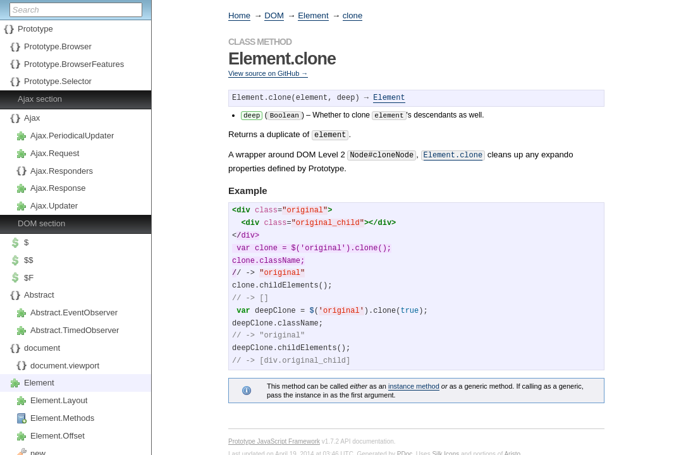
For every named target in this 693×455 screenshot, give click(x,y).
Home (239, 15)
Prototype (35, 28)
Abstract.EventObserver (74, 312)
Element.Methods (62, 418)
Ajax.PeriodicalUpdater (72, 135)
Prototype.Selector (58, 81)
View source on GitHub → (268, 73)
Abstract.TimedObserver (74, 330)
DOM (274, 15)
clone (353, 15)
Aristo (512, 450)
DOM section (41, 223)
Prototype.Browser (58, 46)
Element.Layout (58, 400)
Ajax (32, 118)
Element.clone (453, 152)
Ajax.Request (54, 153)
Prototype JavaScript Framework (274, 438)
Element (39, 382)
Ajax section (40, 99)
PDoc (404, 450)
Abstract (39, 295)
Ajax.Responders (61, 171)
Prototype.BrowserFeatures (74, 64)
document (42, 348)
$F (29, 277)
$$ (28, 260)
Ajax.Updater (54, 205)
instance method (413, 383)
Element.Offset (57, 435)
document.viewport (64, 365)
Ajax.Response (57, 188)
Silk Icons (445, 450)
